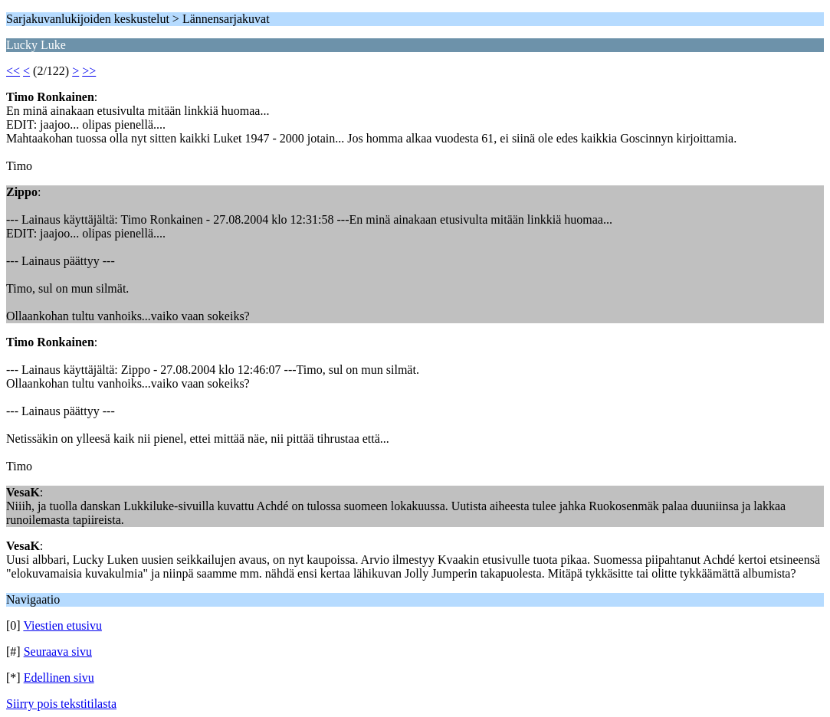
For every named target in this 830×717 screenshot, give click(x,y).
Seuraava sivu (58, 651)
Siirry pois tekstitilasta (61, 703)
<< (13, 70)
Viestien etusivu (62, 625)
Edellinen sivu (59, 677)
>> (89, 70)
